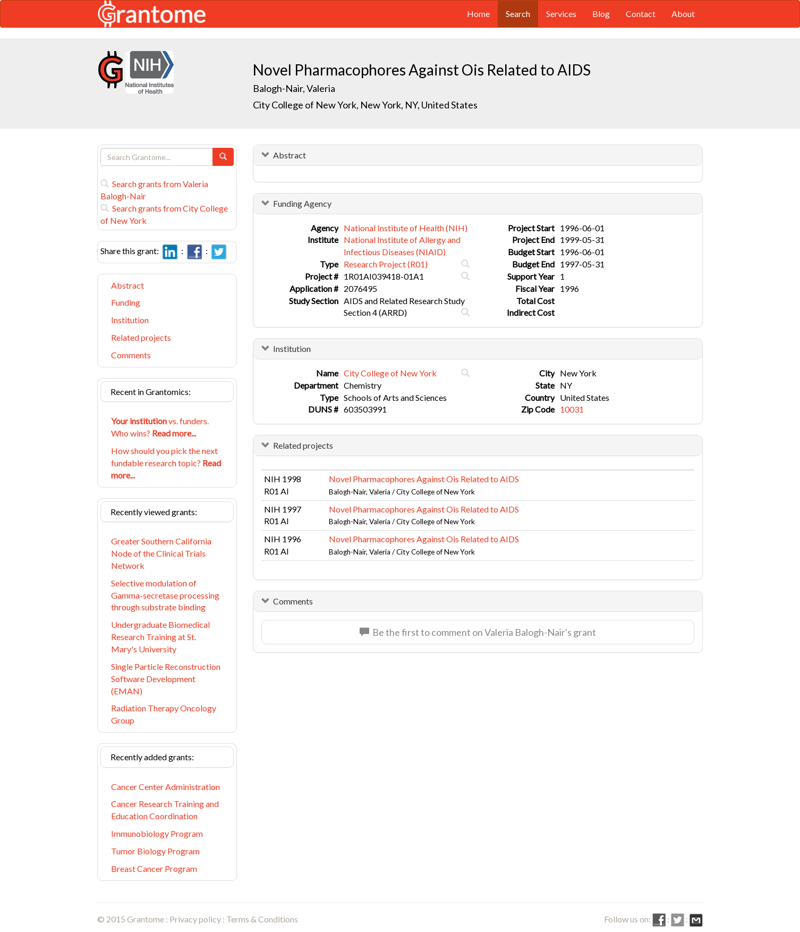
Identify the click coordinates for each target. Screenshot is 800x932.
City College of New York (390, 373)
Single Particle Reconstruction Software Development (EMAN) (165, 678)
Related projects (141, 337)
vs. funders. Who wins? (160, 427)
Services (561, 14)
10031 (572, 409)
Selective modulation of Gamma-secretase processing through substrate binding (165, 595)
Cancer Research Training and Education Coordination (165, 810)
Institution (130, 320)
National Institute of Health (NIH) (405, 228)
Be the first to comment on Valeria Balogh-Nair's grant (478, 632)
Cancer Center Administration (165, 787)
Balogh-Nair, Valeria (295, 88)
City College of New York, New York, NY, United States (365, 105)
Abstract (127, 285)
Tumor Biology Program (155, 851)
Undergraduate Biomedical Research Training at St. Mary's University (160, 636)
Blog (601, 14)
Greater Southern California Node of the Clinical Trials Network (161, 553)
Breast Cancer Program (154, 868)
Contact (641, 14)
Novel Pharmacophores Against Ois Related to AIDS (424, 479)
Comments (131, 355)
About (683, 14)
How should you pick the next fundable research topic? (166, 463)
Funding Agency (302, 203)
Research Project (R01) (386, 264)
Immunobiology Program (157, 833)
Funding (125, 302)
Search (518, 14)
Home (478, 14)
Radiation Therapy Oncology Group (163, 714)
